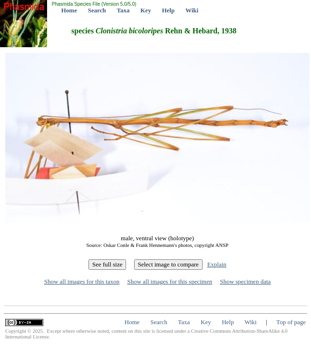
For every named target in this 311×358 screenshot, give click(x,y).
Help (168, 10)
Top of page (291, 322)
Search (97, 10)
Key (145, 10)
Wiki (191, 10)
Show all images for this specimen (169, 281)
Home (69, 10)
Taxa (123, 10)
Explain (216, 264)
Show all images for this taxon (82, 281)
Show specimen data (245, 281)
